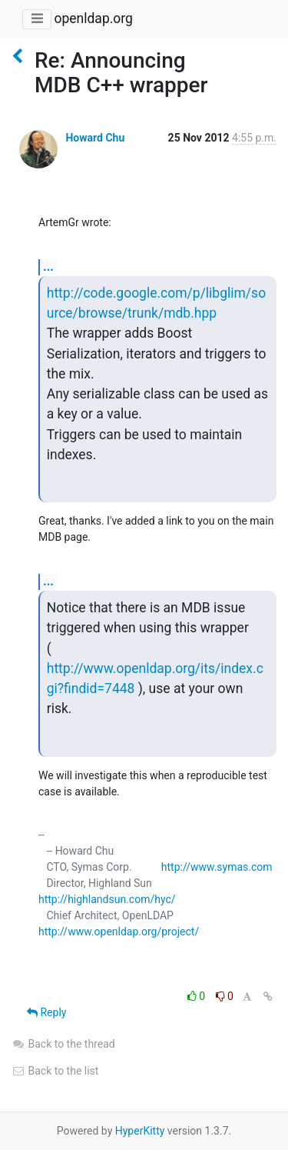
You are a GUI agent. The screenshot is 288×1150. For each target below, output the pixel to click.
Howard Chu (94, 138)
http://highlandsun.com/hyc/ (107, 899)
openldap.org (93, 18)
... (48, 266)
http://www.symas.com (217, 867)
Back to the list (55, 1071)
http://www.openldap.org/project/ (118, 931)
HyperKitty (140, 1131)
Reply (46, 1012)
